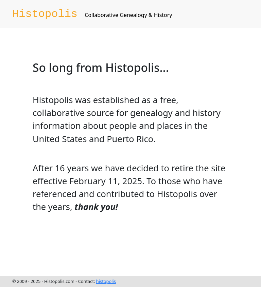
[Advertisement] (136, 244)
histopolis (106, 281)
